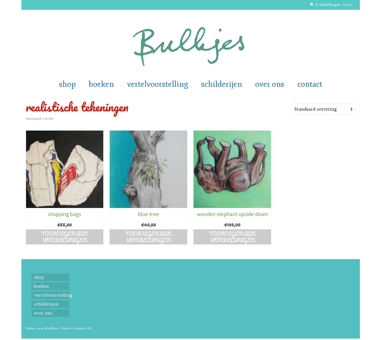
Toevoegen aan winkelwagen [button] (64, 237)
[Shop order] (324, 109)
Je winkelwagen (331, 5)
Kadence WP (83, 328)
